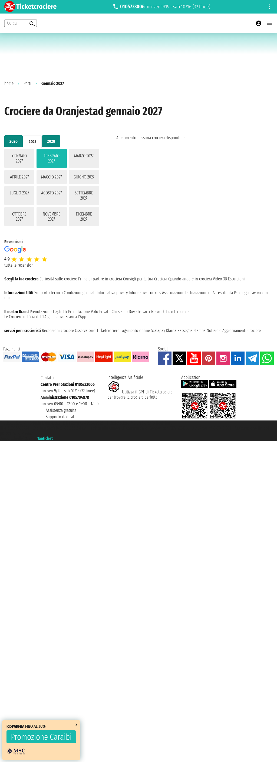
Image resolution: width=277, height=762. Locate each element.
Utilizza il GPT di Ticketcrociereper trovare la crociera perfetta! (140, 394)
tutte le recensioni (19, 265)
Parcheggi (241, 292)
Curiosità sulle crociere (58, 278)
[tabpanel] (51, 188)
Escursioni (236, 278)
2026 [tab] (13, 141)
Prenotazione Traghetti (48, 311)
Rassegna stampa (191, 330)
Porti (27, 83)
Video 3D (220, 278)
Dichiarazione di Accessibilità (209, 292)
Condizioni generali (79, 292)
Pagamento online (135, 330)
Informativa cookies (145, 292)
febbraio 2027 (52, 158)
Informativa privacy (112, 292)
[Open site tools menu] (269, 7)
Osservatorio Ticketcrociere (97, 330)
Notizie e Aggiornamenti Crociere (234, 330)
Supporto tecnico (48, 292)
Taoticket (45, 438)
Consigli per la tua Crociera (145, 278)
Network (158, 311)
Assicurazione (173, 292)
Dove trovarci (139, 311)
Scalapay (158, 330)
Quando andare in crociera (190, 278)
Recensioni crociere (58, 330)
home (9, 83)
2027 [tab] (32, 141)
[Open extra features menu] (20, 23)
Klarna (171, 330)
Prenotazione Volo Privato (89, 311)
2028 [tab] (51, 141)
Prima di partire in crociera (100, 278)
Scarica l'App (75, 316)
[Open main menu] (269, 23)
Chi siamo (120, 311)
